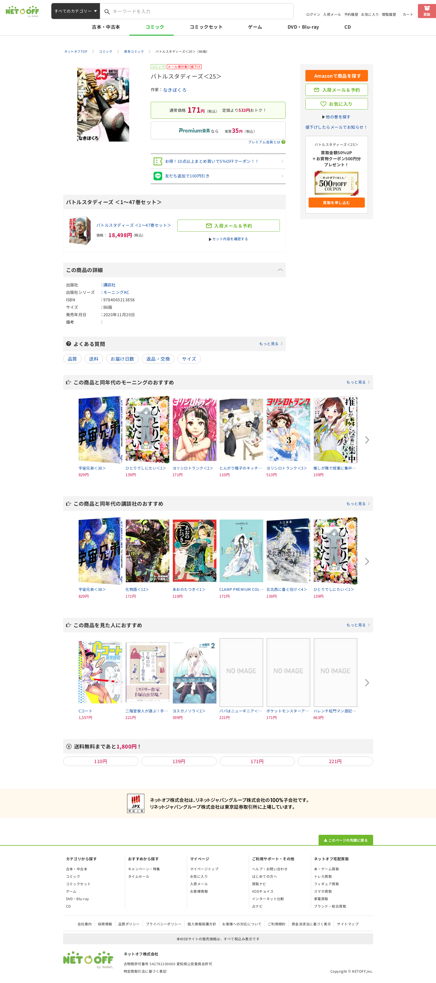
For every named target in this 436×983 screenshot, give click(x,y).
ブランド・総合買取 (330, 906)
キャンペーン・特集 (144, 868)
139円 (179, 761)
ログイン (313, 14)
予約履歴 (351, 14)
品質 (72, 358)
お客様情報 (199, 891)
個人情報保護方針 (201, 923)
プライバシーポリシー (164, 923)
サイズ (189, 358)
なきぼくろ (175, 89)
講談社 (109, 285)
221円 (335, 761)
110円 (100, 761)
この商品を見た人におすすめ (221, 625)
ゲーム (255, 26)
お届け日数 (122, 358)
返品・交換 (158, 358)
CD (347, 26)
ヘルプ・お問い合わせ (270, 868)
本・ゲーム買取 (326, 868)
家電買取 (321, 898)
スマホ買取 (323, 891)
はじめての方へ (264, 876)
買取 (427, 14)
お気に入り (370, 14)
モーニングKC (116, 292)
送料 (93, 358)
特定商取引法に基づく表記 (145, 971)
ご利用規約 (277, 923)
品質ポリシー (129, 923)
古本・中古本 (106, 26)
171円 (257, 761)
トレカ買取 (323, 876)
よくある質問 (178, 343)
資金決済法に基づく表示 (311, 923)
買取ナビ (259, 883)
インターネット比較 (268, 898)
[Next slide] (367, 440)
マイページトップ (204, 868)
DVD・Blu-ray (303, 26)
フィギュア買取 (326, 883)
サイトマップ (348, 923)
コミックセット (206, 26)
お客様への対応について (241, 923)
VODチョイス (263, 891)
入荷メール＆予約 (341, 89)
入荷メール (332, 14)
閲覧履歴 (389, 14)
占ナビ (257, 906)
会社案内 (84, 923)
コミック (155, 26)
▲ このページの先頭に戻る (346, 840)
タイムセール (139, 876)
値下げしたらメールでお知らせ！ (336, 127)
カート (408, 14)
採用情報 (105, 923)
